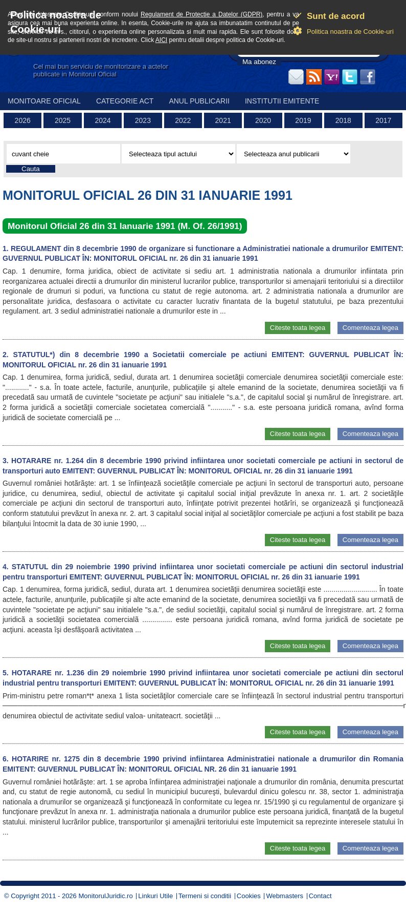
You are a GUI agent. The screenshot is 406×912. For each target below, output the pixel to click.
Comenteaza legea (370, 327)
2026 (23, 120)
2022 (183, 120)
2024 (102, 120)
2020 (263, 120)
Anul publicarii (199, 101)
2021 (223, 120)
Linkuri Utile (155, 896)
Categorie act (125, 101)
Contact (320, 896)
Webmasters (284, 896)
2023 (143, 120)
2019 (303, 120)
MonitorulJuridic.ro (105, 896)
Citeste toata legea (297, 327)
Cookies (249, 896)
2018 (343, 120)
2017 (383, 120)
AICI (161, 40)
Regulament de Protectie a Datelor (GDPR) (201, 14)
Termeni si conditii (204, 896)
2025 (63, 120)
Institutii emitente (282, 101)
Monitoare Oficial (44, 101)
